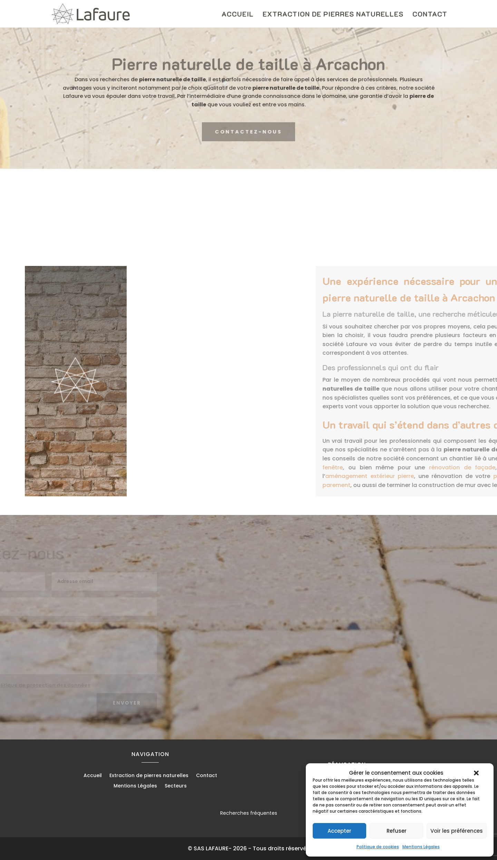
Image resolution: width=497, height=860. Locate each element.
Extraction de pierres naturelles (333, 14)
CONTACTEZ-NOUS (248, 131)
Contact (429, 14)
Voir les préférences (456, 830)
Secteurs (176, 786)
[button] (476, 773)
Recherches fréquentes (248, 813)
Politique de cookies (378, 847)
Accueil (238, 14)
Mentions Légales (421, 847)
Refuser (397, 830)
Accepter (339, 830)
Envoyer (106, 702)
